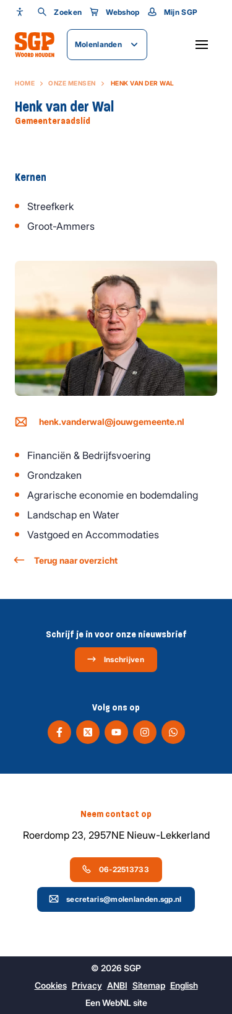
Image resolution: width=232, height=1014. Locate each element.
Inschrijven (115, 659)
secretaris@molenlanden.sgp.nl (115, 899)
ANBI (117, 985)
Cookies (51, 985)
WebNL (116, 1002)
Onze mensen (72, 83)
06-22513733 (115, 869)
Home (25, 83)
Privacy (87, 985)
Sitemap (148, 985)
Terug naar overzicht (66, 560)
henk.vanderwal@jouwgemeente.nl (99, 422)
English (184, 985)
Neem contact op (116, 814)
